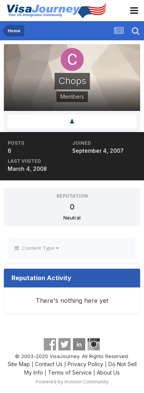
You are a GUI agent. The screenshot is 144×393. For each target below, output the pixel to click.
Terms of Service (70, 372)
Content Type (37, 248)
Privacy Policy (85, 364)
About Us (108, 372)
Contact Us (49, 364)
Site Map (19, 364)
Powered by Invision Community (72, 382)
